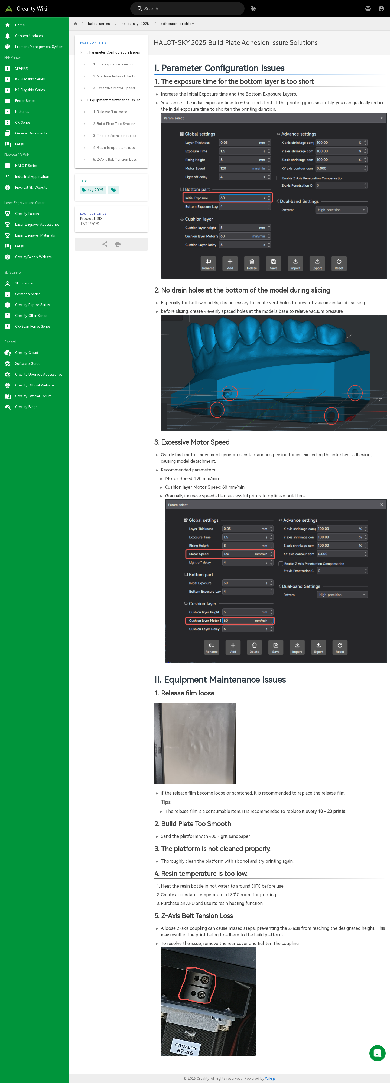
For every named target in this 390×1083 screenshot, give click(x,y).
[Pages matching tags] (113, 190)
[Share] (104, 244)
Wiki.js (270, 1079)
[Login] (381, 8)
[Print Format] (117, 244)
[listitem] (111, 52)
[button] (368, 8)
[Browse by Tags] (253, 8)
